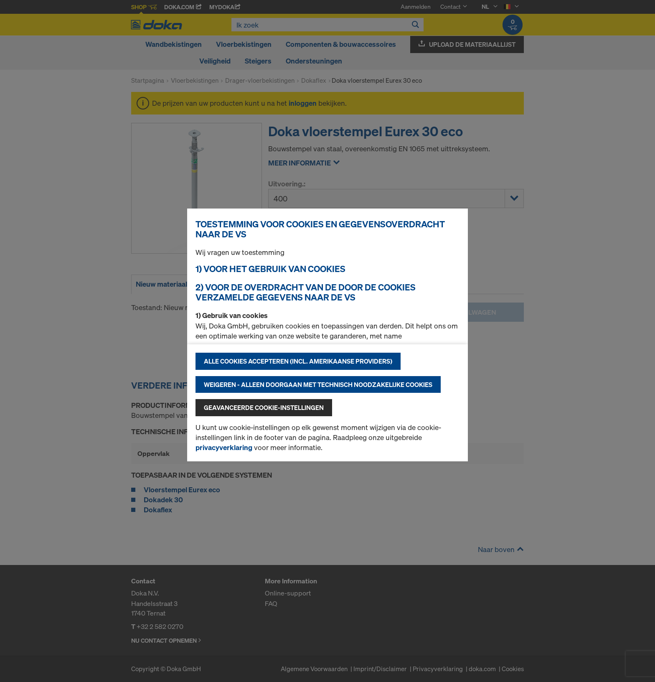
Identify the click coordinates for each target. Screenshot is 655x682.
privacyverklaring (223, 447)
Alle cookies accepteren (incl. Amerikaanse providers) (298, 361)
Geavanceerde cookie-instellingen (264, 407)
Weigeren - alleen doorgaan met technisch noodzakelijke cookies (318, 384)
